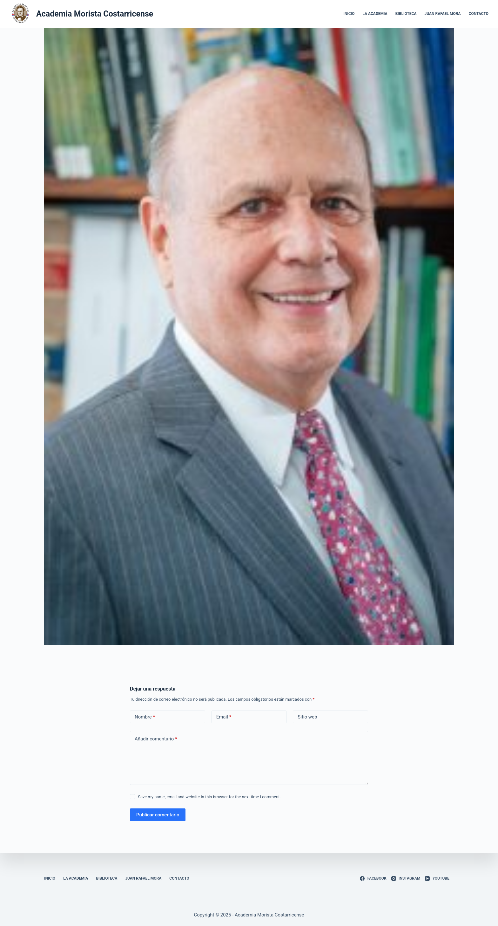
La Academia (374, 13)
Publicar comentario (157, 815)
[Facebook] (373, 878)
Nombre (145, 717)
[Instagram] (406, 878)
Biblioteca (406, 13)
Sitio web (307, 717)
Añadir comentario (156, 739)
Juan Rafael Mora (443, 13)
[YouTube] (437, 878)
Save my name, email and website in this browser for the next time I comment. (209, 796)
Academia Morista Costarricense (94, 13)
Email (224, 717)
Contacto (478, 13)
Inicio (348, 13)
